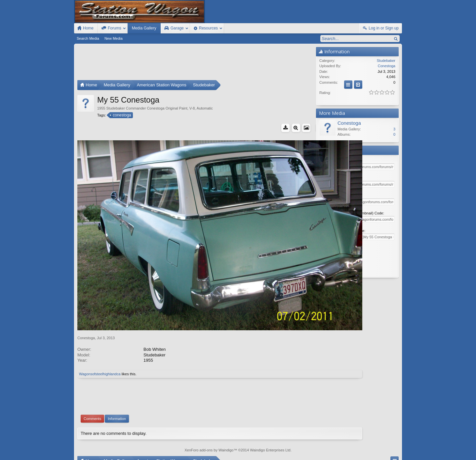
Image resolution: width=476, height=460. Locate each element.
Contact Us (350, 448)
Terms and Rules (337, 454)
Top (388, 447)
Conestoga (86, 305)
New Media (113, 38)
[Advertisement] (195, 63)
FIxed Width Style (90, 448)
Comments (92, 386)
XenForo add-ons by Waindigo (208, 417)
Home (379, 447)
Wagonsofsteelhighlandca (100, 341)
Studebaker (386, 61)
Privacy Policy (365, 454)
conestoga (121, 115)
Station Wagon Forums (317, 448)
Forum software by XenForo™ (122, 454)
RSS (398, 447)
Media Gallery (144, 28)
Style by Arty (390, 454)
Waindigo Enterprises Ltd (270, 417)
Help (368, 448)
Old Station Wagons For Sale (270, 448)
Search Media (88, 38)
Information (117, 386)
